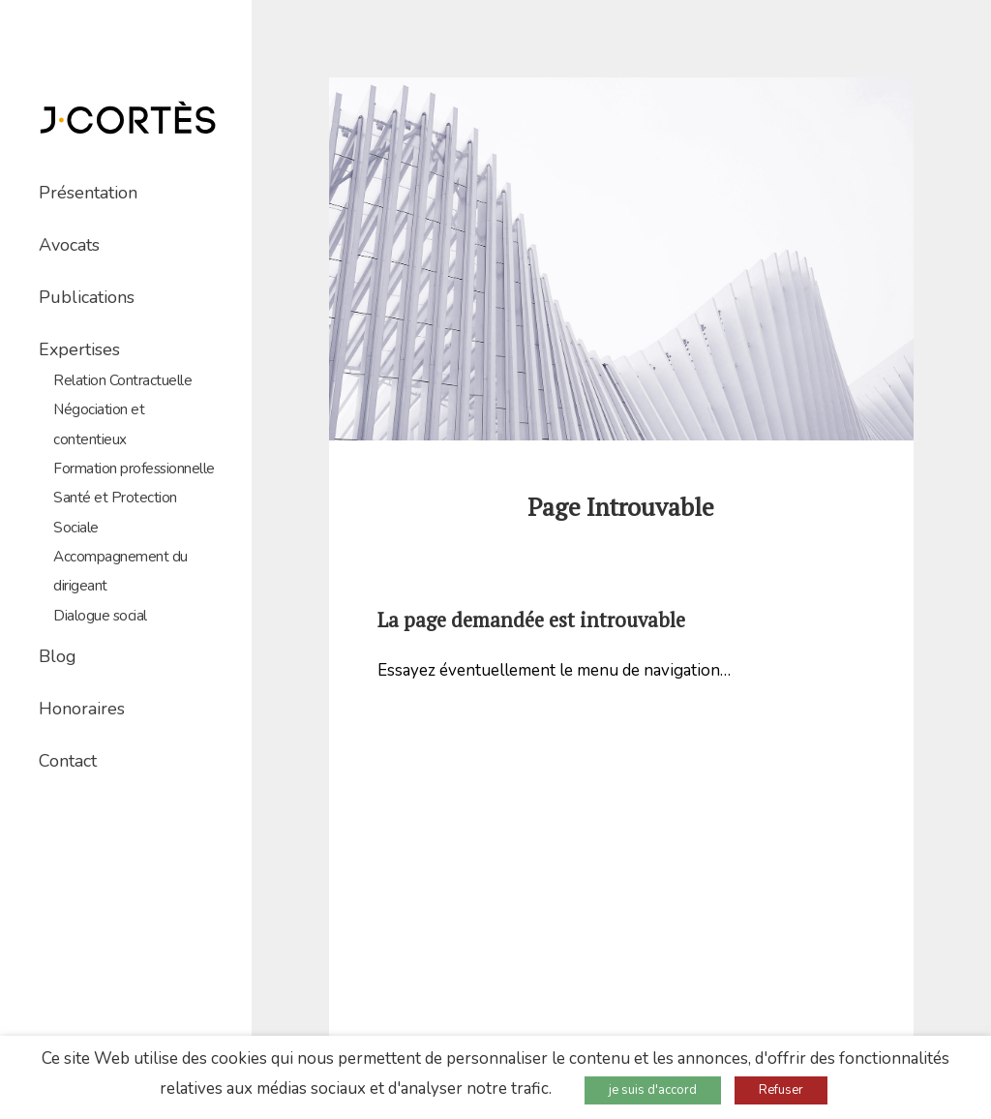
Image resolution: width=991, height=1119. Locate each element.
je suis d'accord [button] (653, 1090)
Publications (87, 297)
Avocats (69, 245)
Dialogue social (100, 615)
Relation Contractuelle (122, 380)
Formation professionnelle (134, 468)
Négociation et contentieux (98, 424)
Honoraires (82, 708)
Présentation (88, 192)
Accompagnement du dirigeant (120, 571)
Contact (68, 760)
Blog (57, 656)
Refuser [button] (781, 1090)
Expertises (79, 349)
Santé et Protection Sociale (115, 512)
